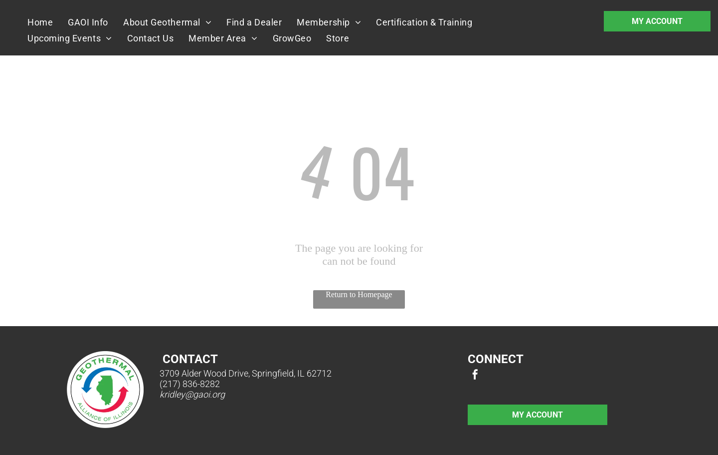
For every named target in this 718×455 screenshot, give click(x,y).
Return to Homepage (359, 294)
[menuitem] (40, 22)
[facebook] (475, 376)
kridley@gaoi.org (192, 394)
